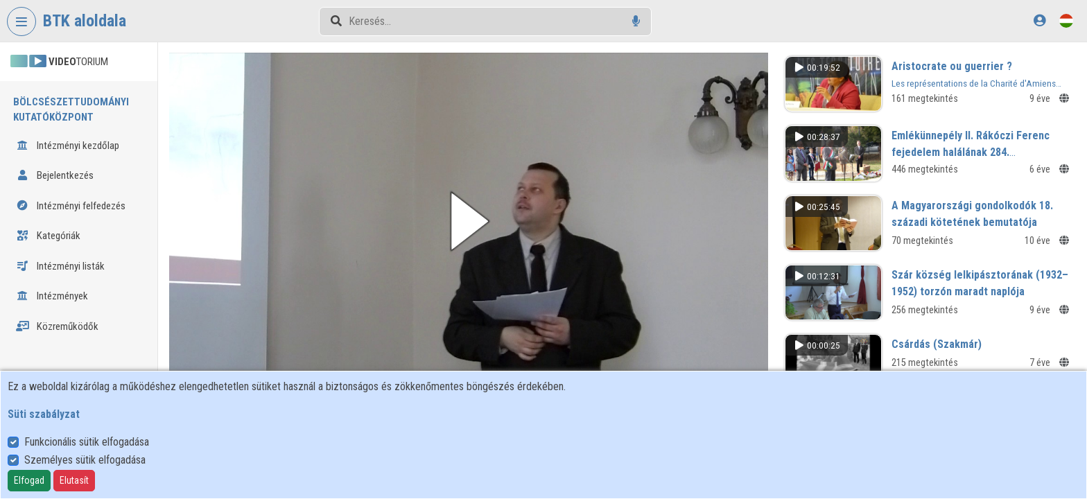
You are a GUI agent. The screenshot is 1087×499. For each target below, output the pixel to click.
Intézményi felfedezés (70, 206)
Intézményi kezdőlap (67, 145)
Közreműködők (57, 326)
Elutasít (74, 480)
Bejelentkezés (55, 175)
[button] (474, 220)
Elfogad (29, 480)
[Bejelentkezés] (1039, 20)
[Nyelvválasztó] (1066, 20)
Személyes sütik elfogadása (85, 459)
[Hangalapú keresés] (636, 21)
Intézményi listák (60, 266)
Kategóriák (48, 235)
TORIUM (59, 61)
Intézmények (52, 296)
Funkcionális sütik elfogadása (86, 441)
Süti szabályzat (44, 414)
